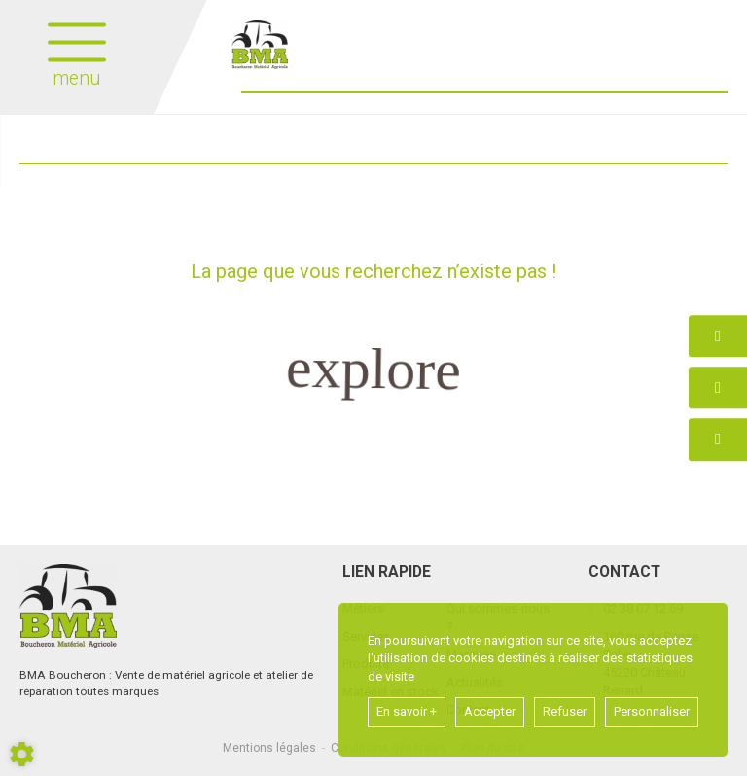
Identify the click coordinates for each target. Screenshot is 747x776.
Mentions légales (269, 748)
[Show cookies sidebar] (22, 754)
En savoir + (406, 711)
